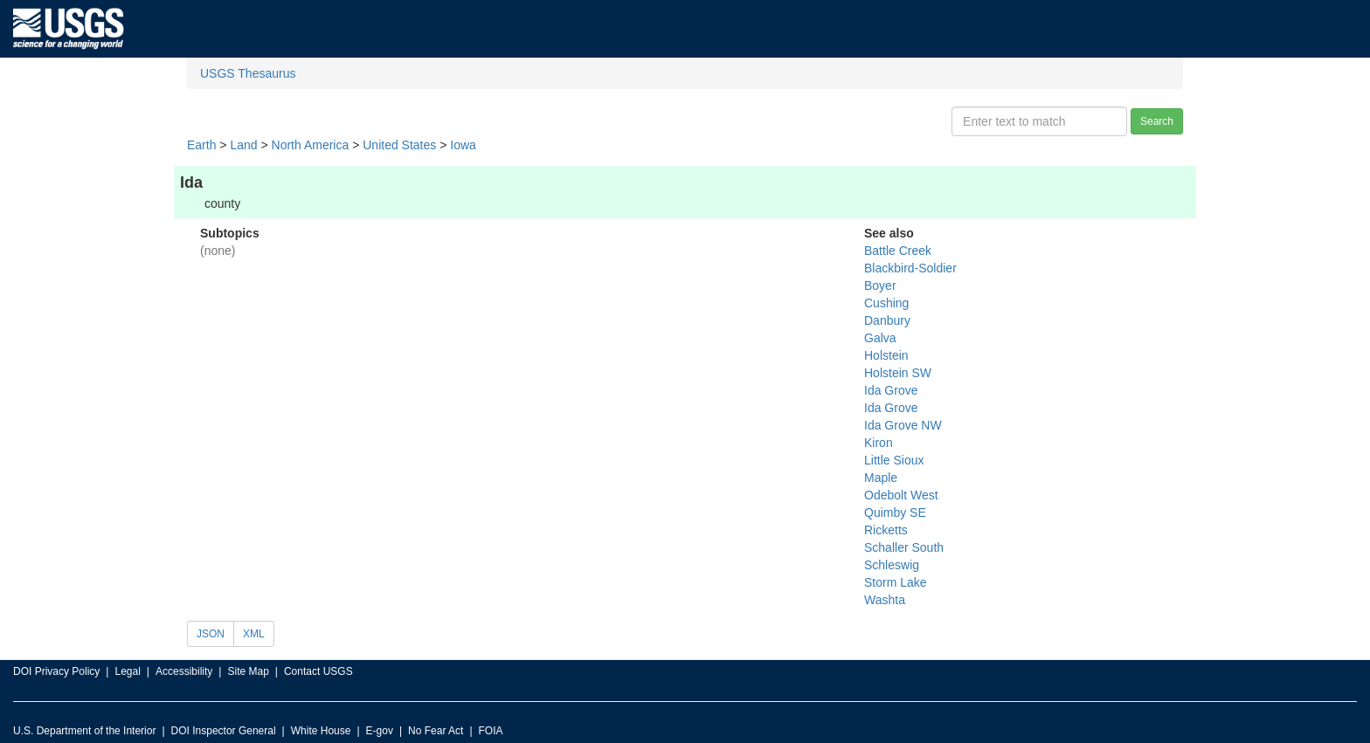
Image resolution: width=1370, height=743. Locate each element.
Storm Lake (895, 582)
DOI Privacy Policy (56, 671)
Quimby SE (895, 512)
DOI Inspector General (223, 731)
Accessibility (184, 671)
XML (254, 634)
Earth (201, 145)
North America (310, 145)
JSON (211, 634)
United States (399, 145)
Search (1156, 121)
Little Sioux (894, 460)
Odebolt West (901, 495)
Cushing (886, 303)
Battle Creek (897, 251)
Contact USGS (318, 671)
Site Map (247, 671)
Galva (880, 338)
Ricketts (886, 530)
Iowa (463, 145)
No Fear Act (435, 731)
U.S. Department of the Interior (84, 731)
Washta (884, 600)
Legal (127, 671)
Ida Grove (890, 390)
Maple (880, 478)
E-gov (379, 731)
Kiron (878, 443)
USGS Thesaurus (247, 73)
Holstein (886, 355)
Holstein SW (897, 373)
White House (321, 731)
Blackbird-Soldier (910, 268)
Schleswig (891, 565)
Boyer (880, 285)
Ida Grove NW (903, 425)
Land (243, 145)
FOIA (491, 731)
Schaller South (904, 547)
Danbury (887, 320)
